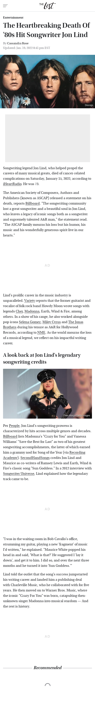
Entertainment (13, 17)
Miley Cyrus (51, 322)
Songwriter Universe (18, 474)
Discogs (89, 105)
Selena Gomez (30, 322)
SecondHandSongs (35, 458)
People (14, 426)
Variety (29, 301)
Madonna (31, 311)
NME (41, 333)
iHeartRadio (12, 184)
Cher (19, 311)
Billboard (32, 203)
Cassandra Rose (17, 43)
